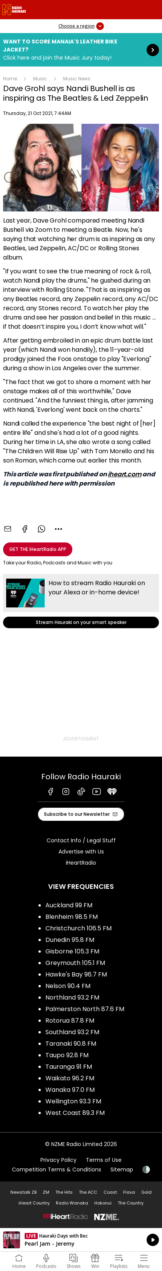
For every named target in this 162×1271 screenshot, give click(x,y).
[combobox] (58, 529)
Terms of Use (104, 1160)
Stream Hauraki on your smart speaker (81, 601)
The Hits (64, 1192)
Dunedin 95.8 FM (69, 939)
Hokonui (103, 1203)
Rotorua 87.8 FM (69, 1020)
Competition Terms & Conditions (56, 1169)
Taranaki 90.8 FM (70, 1043)
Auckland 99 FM (68, 905)
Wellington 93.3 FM (73, 1101)
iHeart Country (34, 1203)
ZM (46, 1192)
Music (40, 78)
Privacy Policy (58, 1160)
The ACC (88, 1192)
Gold (146, 1192)
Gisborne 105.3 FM (72, 951)
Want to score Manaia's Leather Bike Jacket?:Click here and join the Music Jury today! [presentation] (81, 50)
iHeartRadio (81, 863)
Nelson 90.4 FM (67, 986)
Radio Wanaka (72, 1203)
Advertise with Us (81, 851)
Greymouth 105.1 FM (75, 962)
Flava (129, 1192)
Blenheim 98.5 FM (71, 916)
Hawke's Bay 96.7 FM (76, 974)
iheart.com (124, 474)
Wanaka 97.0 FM (70, 1089)
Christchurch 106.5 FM (78, 928)
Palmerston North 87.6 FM (84, 1009)
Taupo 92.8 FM (67, 1055)
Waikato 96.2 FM (69, 1078)
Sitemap (121, 1169)
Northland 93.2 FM (72, 997)
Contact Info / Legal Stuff (81, 840)
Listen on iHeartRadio (81, 1239)
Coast (110, 1192)
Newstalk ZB (23, 1192)
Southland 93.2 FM (72, 1032)
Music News (76, 78)
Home (10, 78)
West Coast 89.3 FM (75, 1112)
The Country (131, 1203)
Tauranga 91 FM (68, 1066)
